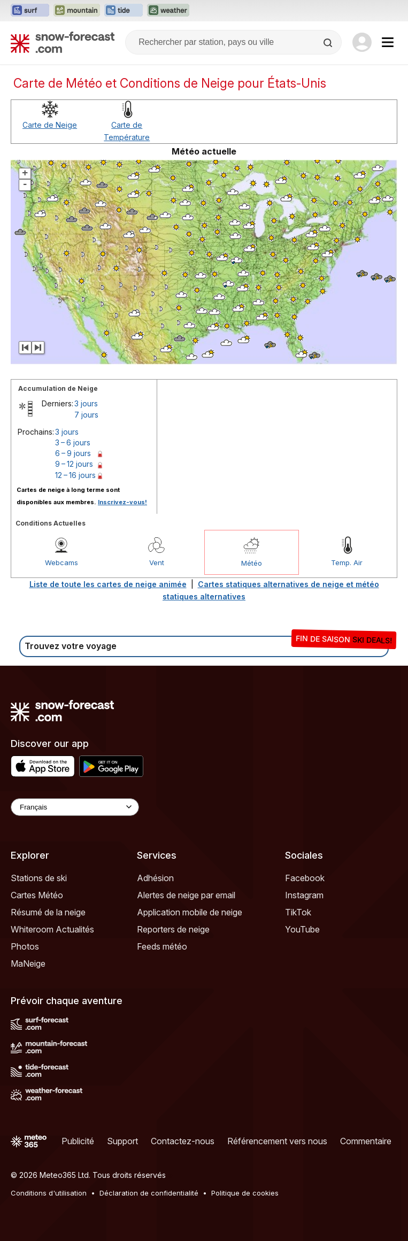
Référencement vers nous (277, 1141)
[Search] (329, 42)
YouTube (302, 929)
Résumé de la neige (48, 912)
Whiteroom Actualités (52, 929)
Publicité (77, 1141)
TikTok (298, 912)
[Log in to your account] (362, 42)
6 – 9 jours (73, 453)
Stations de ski (39, 878)
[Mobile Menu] (387, 42)
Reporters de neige (173, 929)
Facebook (305, 878)
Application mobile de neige (189, 912)
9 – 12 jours (74, 463)
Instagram (304, 895)
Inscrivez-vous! (122, 502)
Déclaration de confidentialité (148, 1193)
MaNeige (28, 963)
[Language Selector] (75, 807)
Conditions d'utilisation (49, 1193)
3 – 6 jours (72, 442)
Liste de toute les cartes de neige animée (108, 584)
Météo (251, 563)
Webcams (61, 562)
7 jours (86, 414)
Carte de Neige (49, 124)
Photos (25, 946)
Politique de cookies (245, 1193)
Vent (156, 562)
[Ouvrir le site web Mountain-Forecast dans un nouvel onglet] (76, 11)
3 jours (86, 403)
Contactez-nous (182, 1141)
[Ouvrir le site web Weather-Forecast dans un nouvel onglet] (168, 11)
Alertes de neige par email (186, 895)
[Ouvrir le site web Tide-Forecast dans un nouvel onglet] (123, 11)
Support (122, 1141)
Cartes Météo (37, 895)
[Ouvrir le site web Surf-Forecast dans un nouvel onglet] (30, 11)
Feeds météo (162, 946)
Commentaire (365, 1141)
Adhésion (155, 878)
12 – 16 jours (75, 475)
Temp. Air (347, 562)
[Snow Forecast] (62, 42)
